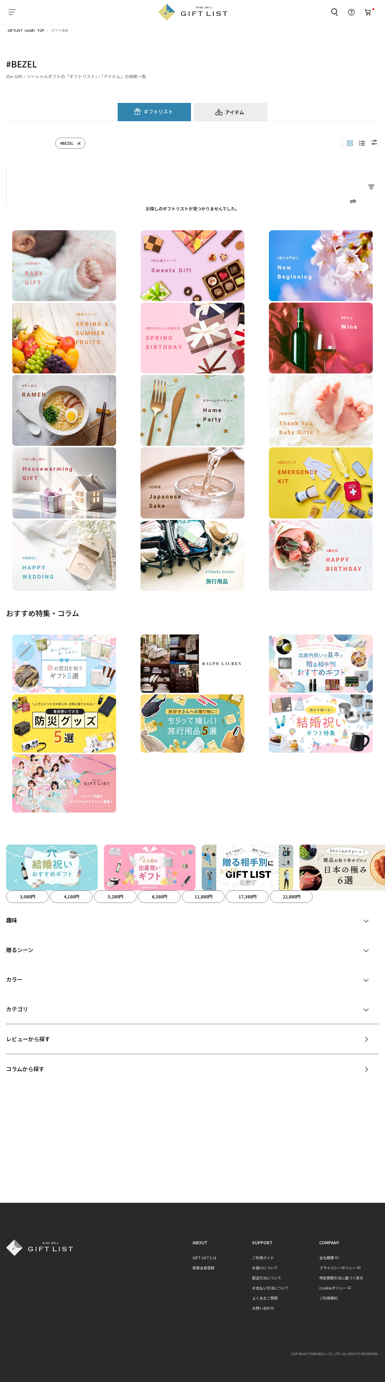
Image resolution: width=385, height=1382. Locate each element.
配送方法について (266, 1277)
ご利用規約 (328, 1297)
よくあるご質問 (264, 1297)
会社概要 (326, 1257)
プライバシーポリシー (337, 1267)
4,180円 (71, 896)
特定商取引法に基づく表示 (341, 1277)
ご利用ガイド (262, 1257)
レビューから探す (28, 1039)
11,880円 (203, 896)
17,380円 (247, 896)
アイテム (234, 112)
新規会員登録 (203, 1267)
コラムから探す (25, 1069)
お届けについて (264, 1267)
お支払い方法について (269, 1287)
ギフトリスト (158, 111)
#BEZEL (71, 143)
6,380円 (159, 896)
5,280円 (115, 896)
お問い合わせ (262, 1308)
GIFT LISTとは (204, 1257)
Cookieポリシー (332, 1287)
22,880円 (291, 896)
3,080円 (27, 896)
